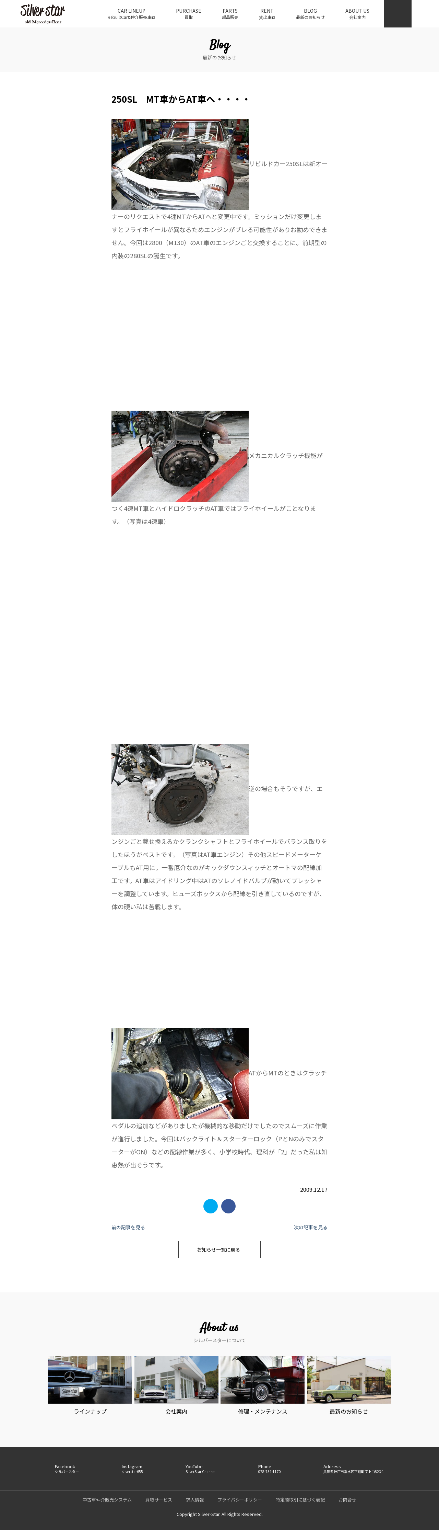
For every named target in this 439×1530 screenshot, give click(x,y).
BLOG (310, 13)
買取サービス (158, 1499)
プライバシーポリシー (239, 1499)
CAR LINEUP (131, 13)
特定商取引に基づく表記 (300, 1499)
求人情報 (195, 1499)
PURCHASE (188, 13)
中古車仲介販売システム (107, 1499)
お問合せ (347, 1499)
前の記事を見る (128, 1227)
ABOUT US (357, 13)
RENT (267, 13)
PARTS (230, 13)
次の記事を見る (311, 1227)
